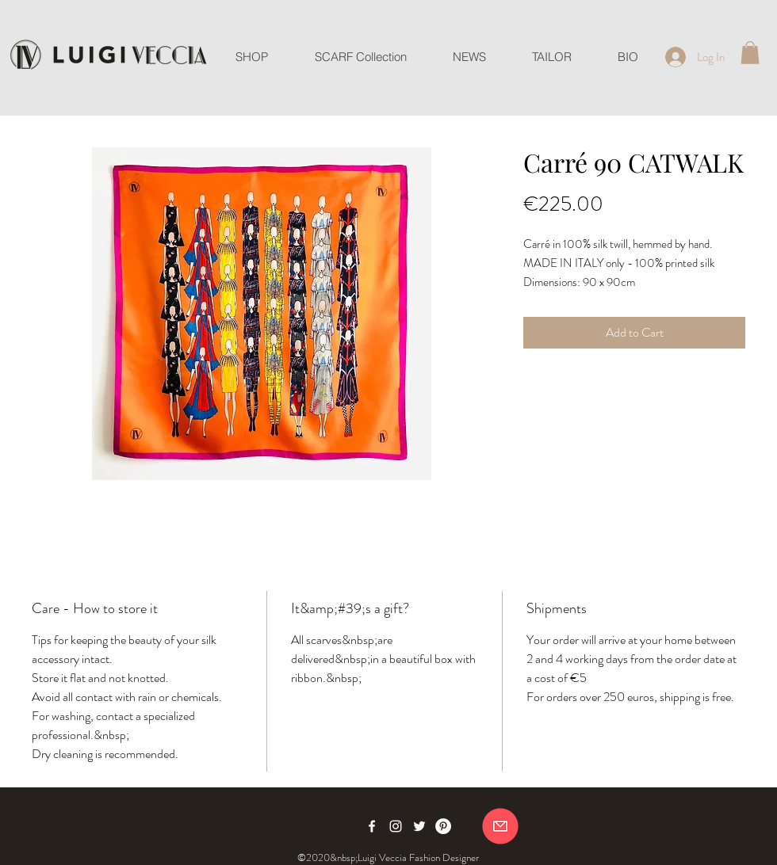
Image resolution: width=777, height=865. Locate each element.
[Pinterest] (443, 826)
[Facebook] (372, 826)
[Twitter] (419, 826)
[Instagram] (396, 826)
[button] (750, 52)
